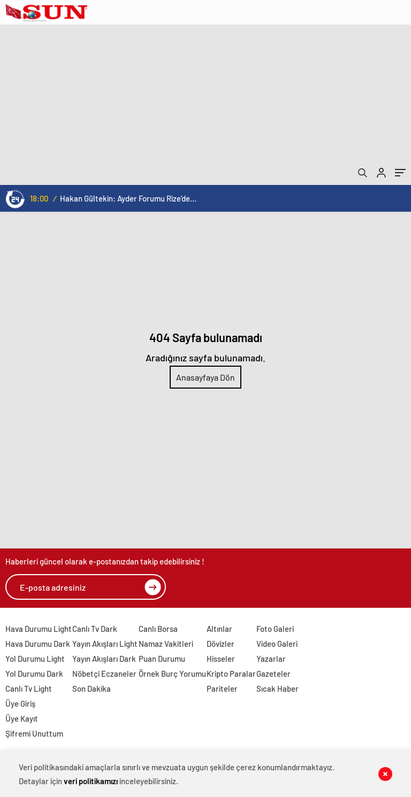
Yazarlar (271, 658)
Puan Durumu (162, 658)
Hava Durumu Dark (37, 643)
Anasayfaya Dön (205, 377)
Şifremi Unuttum (34, 733)
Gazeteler (273, 673)
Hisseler (221, 658)
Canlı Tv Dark (94, 628)
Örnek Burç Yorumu (172, 673)
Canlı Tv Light (28, 688)
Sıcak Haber (277, 688)
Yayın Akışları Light (105, 643)
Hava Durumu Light (38, 628)
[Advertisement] (205, 105)
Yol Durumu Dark (34, 673)
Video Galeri (277, 643)
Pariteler (222, 688)
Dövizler (220, 643)
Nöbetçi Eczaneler (104, 673)
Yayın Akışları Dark (104, 658)
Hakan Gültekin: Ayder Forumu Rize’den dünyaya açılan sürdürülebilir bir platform (128, 198)
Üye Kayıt (21, 718)
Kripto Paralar (231, 673)
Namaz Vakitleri (166, 643)
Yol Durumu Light (35, 658)
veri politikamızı (91, 781)
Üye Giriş (20, 703)
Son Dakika (91, 688)
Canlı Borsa (158, 628)
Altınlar (219, 628)
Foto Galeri (275, 628)
